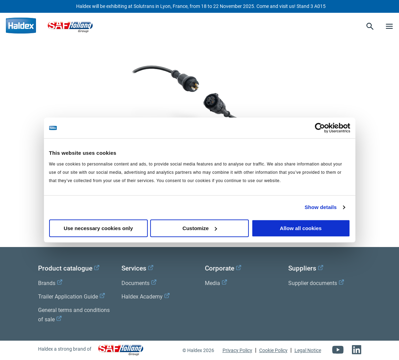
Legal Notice (307, 350)
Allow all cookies (301, 228)
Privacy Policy (237, 350)
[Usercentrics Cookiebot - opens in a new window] (320, 128)
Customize (199, 228)
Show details (321, 207)
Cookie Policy (273, 350)
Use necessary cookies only (98, 228)
